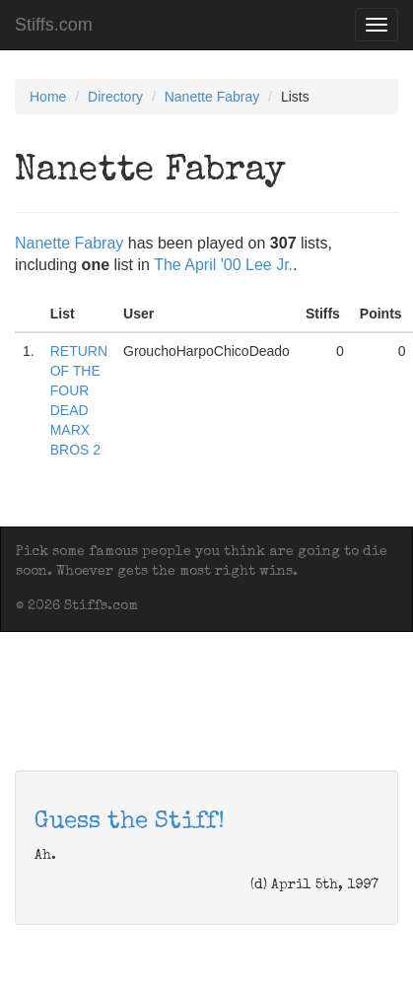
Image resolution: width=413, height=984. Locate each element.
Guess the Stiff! (129, 822)
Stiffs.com (54, 25)
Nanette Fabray (212, 97)
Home (48, 97)
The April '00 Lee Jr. (223, 264)
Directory (115, 97)
